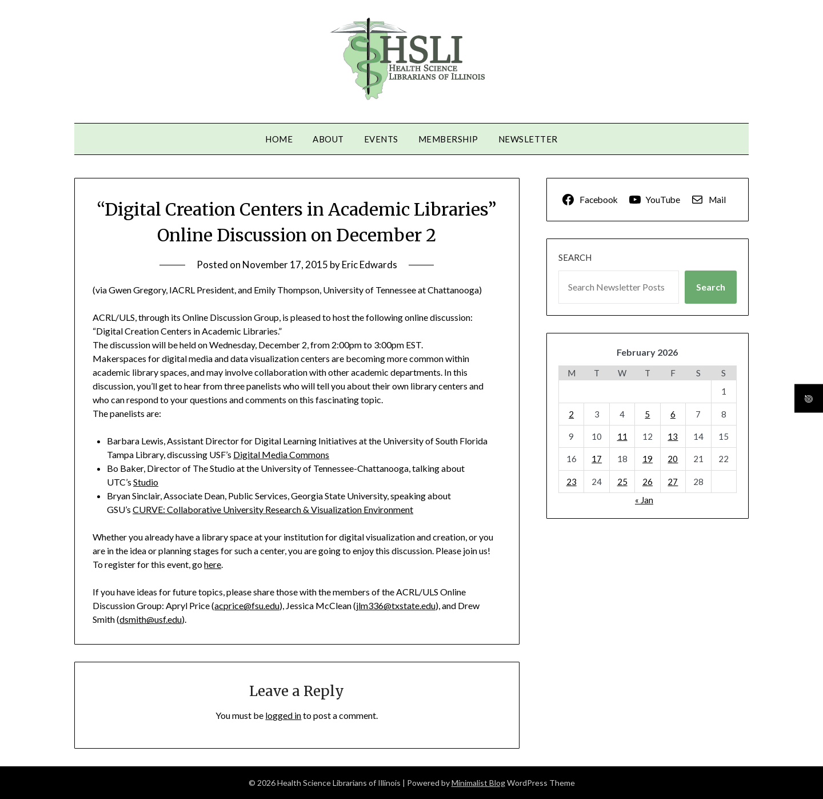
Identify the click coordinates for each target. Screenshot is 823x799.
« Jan (644, 500)
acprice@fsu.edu (246, 605)
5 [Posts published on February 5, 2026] (647, 414)
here (212, 564)
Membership (448, 139)
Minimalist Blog (478, 783)
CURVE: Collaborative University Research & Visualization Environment (273, 509)
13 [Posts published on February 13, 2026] (673, 436)
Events (381, 139)
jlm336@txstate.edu (396, 605)
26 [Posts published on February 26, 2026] (647, 481)
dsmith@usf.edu (150, 619)
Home (279, 139)
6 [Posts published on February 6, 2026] (673, 414)
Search (575, 257)
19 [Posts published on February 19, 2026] (647, 459)
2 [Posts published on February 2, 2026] (571, 414)
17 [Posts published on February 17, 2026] (597, 459)
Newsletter (528, 139)
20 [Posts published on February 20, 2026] (673, 459)
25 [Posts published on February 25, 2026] (622, 481)
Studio (145, 481)
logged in (283, 715)
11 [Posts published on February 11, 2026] (622, 436)
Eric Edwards (369, 265)
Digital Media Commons (281, 454)
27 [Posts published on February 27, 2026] (673, 481)
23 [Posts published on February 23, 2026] (571, 481)
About (328, 139)
